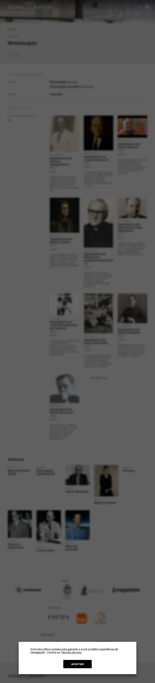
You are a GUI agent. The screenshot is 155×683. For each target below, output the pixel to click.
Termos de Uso (71, 652)
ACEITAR (77, 664)
